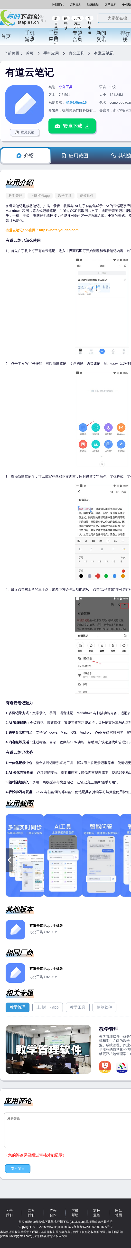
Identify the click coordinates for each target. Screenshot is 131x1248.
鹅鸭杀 (65, 18)
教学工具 (65, 196)
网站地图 (118, 1213)
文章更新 (110, 4)
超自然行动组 (56, 18)
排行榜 (125, 36)
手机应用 (53, 36)
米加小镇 (89, 18)
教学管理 (15, 196)
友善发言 (18, 1168)
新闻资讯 (101, 36)
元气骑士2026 (77, 18)
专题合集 (77, 36)
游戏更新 (75, 4)
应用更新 (93, 4)
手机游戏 (30, 36)
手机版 (126, 4)
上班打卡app (40, 196)
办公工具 (76, 53)
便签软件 (87, 196)
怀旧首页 (58, 4)
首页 (6, 36)
